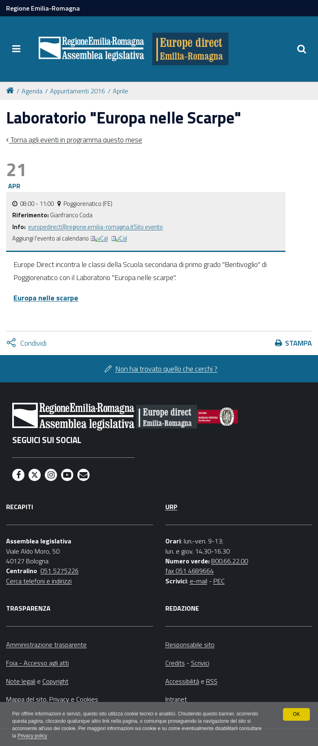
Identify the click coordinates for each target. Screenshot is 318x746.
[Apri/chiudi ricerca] (302, 49)
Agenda (32, 91)
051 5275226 (59, 571)
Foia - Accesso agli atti (37, 663)
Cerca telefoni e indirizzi (39, 581)
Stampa (298, 343)
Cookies (87, 699)
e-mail (198, 581)
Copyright (55, 681)
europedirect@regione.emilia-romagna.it (81, 227)
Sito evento (148, 227)
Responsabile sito (190, 644)
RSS (211, 681)
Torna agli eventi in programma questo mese (75, 139)
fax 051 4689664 (189, 571)
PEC (219, 581)
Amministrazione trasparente (46, 644)
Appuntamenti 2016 (77, 91)
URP (171, 507)
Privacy (59, 699)
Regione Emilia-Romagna (43, 8)
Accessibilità (182, 681)
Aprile (120, 91)
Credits (175, 663)
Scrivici (200, 663)
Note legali (20, 681)
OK (296, 714)
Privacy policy (32, 736)
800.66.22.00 (229, 561)
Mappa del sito (26, 699)
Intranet (176, 699)
